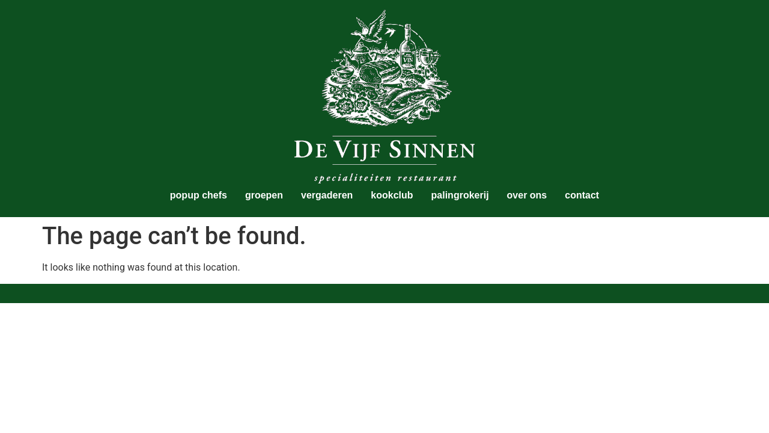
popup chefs (198, 195)
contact (582, 195)
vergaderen (327, 195)
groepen (264, 195)
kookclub (392, 195)
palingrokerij (460, 195)
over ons (527, 195)
